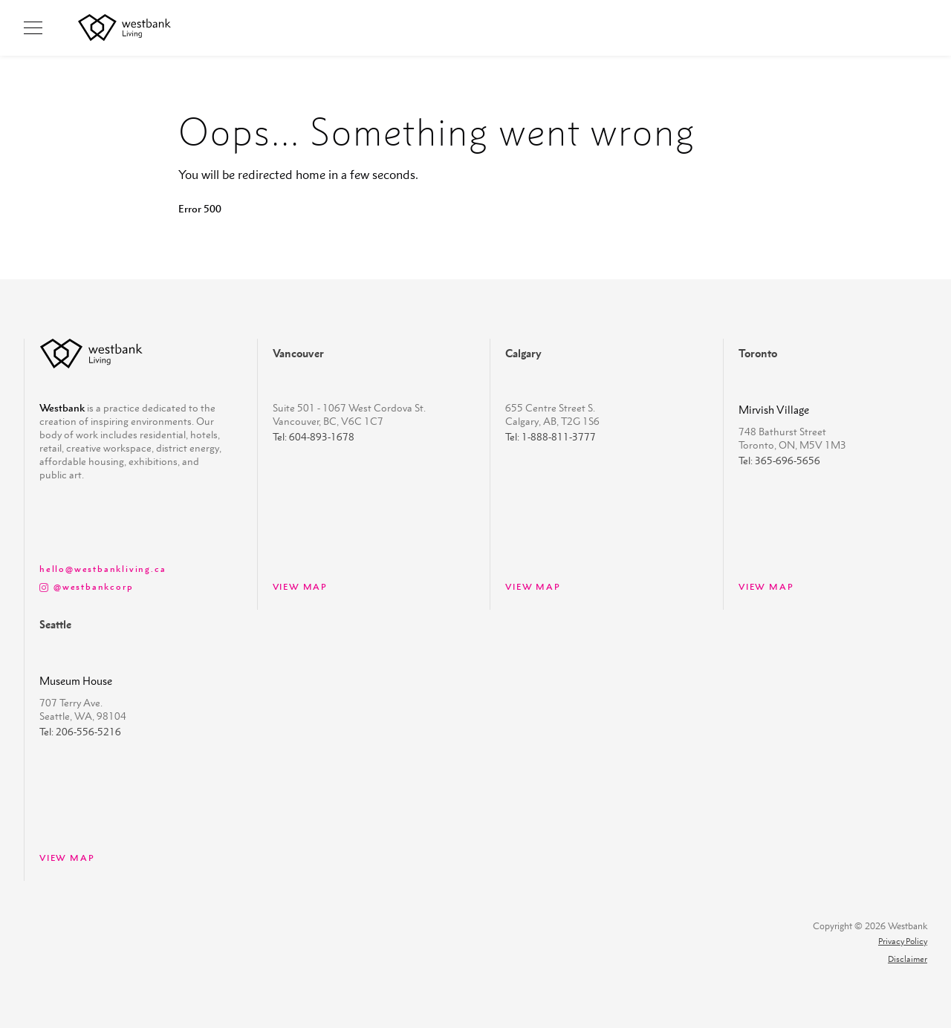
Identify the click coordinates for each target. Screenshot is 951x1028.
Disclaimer (907, 959)
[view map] (133, 568)
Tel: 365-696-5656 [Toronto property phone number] (779, 460)
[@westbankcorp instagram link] (133, 586)
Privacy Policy (902, 941)
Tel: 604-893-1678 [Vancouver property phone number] (313, 436)
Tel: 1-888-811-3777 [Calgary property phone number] (550, 436)
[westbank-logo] (91, 353)
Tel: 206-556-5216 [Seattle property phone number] (80, 731)
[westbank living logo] (124, 27)
